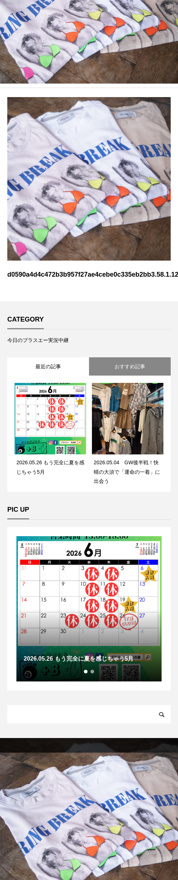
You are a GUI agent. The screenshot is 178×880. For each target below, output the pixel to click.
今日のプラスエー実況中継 (38, 340)
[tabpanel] (89, 608)
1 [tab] (86, 671)
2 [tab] (92, 671)
